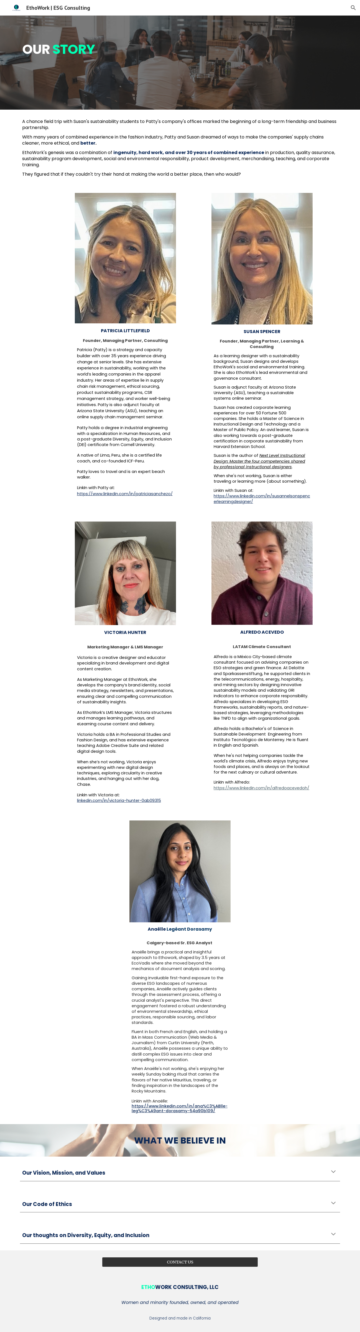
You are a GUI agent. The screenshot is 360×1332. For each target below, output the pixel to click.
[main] (152, 62)
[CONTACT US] (179, 1261)
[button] (353, 7)
